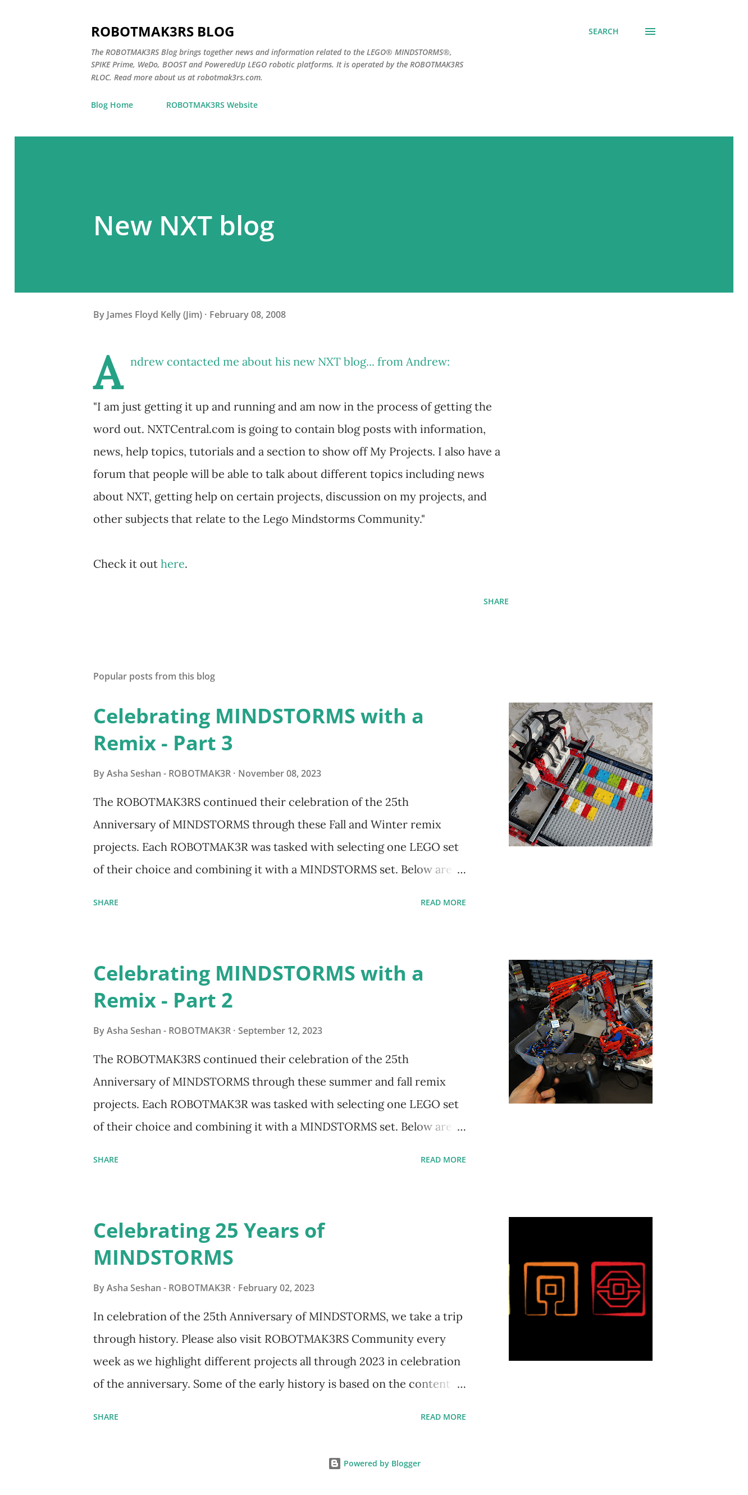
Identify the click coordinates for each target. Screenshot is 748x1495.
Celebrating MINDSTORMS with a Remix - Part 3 (258, 729)
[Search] (604, 31)
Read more (443, 902)
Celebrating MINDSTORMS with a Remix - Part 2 (258, 986)
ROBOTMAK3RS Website (212, 104)
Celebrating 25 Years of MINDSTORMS (209, 1243)
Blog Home (112, 104)
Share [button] (496, 601)
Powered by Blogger (374, 1463)
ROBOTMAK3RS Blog (162, 31)
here (173, 564)
